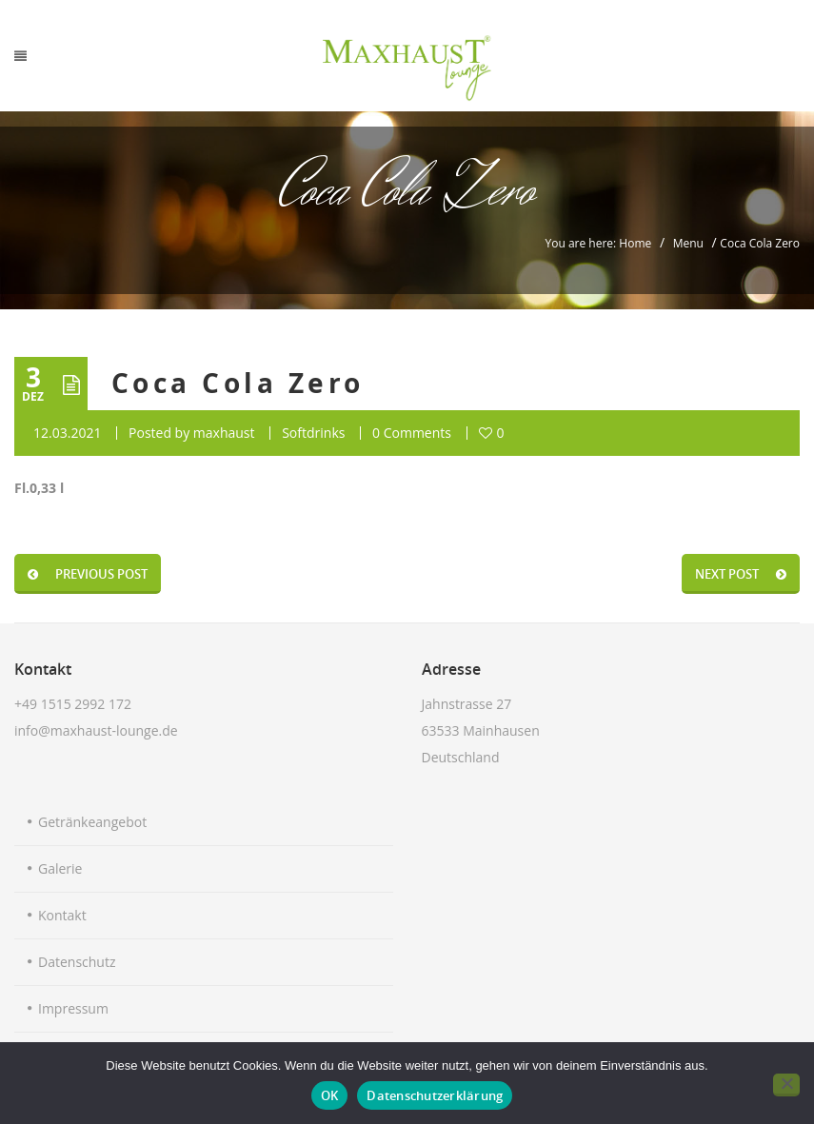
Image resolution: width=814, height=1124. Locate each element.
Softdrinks (313, 433)
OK (330, 1095)
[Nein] (786, 1085)
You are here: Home (599, 243)
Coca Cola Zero (238, 383)
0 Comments (411, 433)
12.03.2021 (67, 433)
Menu (688, 243)
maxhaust (224, 433)
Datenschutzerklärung (435, 1095)
